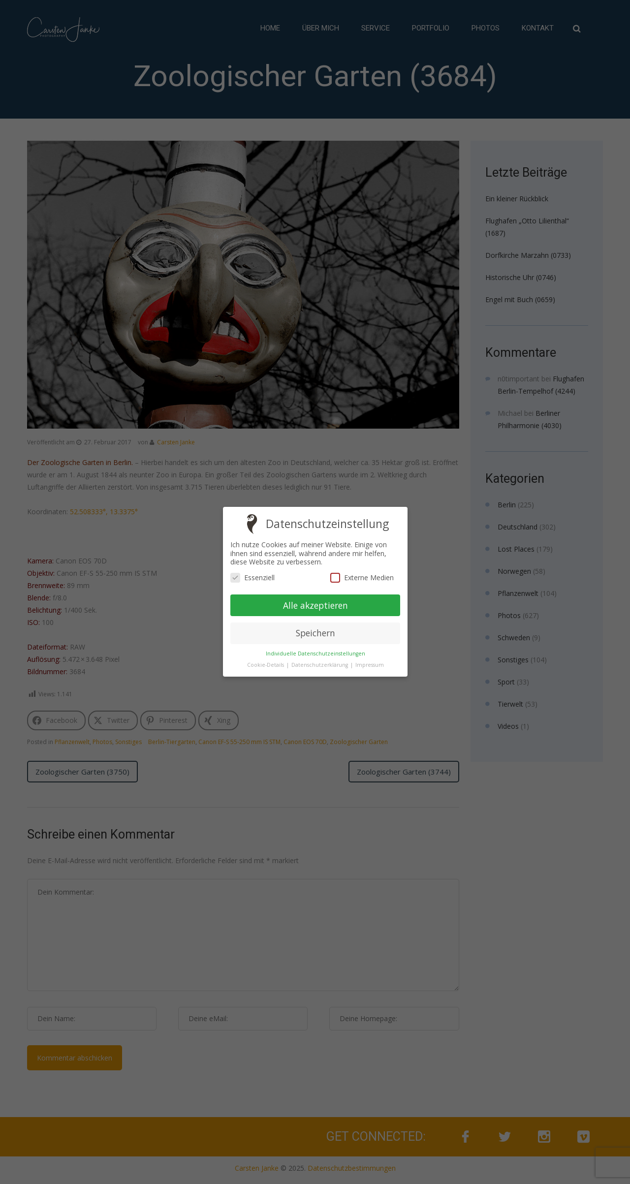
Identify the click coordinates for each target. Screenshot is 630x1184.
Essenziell (252, 577)
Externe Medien (361, 577)
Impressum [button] (369, 665)
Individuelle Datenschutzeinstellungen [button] (315, 653)
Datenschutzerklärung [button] (320, 664)
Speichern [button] (315, 633)
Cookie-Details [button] (266, 664)
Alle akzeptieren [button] (315, 605)
